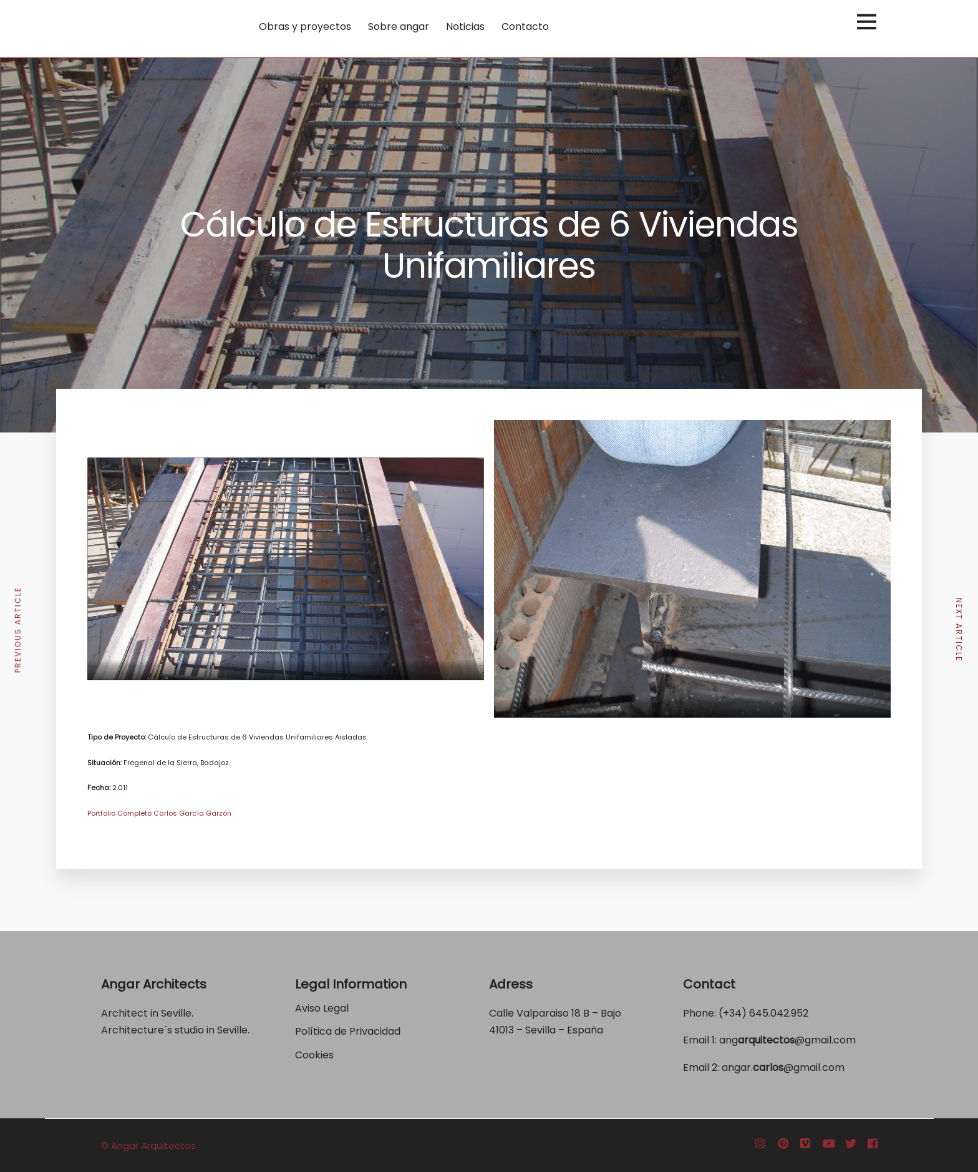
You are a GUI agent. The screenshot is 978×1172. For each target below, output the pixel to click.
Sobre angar (398, 26)
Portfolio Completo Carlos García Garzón (159, 813)
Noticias (465, 26)
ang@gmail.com (787, 1040)
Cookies (314, 1055)
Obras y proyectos (305, 26)
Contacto (525, 26)
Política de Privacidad (349, 1031)
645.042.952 (778, 1013)
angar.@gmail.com (783, 1067)
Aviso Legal (322, 1008)
